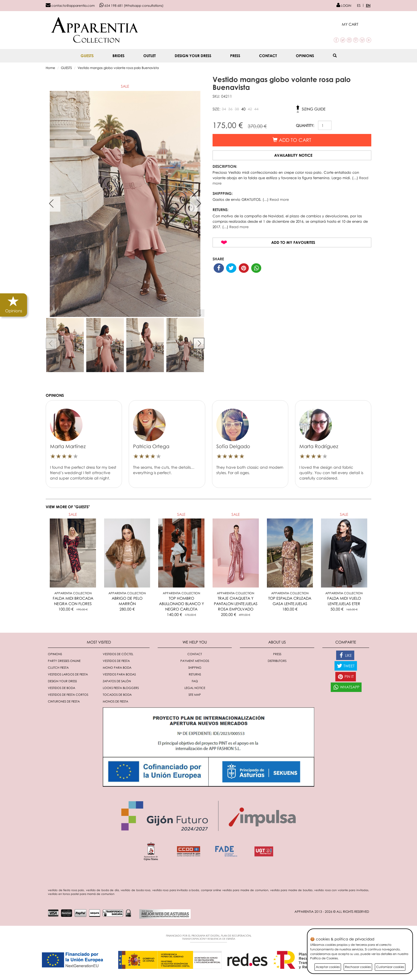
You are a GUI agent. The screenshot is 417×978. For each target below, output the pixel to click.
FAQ (195, 681)
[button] (356, 24)
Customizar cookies (390, 967)
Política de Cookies (324, 958)
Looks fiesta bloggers (121, 688)
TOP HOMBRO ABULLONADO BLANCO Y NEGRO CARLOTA (181, 603)
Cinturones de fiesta (64, 701)
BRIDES (118, 55)
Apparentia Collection (73, 593)
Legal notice (194, 688)
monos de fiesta (115, 701)
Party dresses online (64, 660)
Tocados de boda (117, 694)
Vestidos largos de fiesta (68, 674)
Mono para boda (117, 667)
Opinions (305, 55)
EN (368, 5)
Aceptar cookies (328, 967)
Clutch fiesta (58, 667)
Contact (268, 55)
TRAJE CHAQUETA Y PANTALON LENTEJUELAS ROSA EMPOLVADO (235, 603)
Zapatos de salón (117, 681)
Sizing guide (314, 109)
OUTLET (149, 55)
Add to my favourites (293, 242)
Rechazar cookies (358, 967)
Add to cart (292, 140)
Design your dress (193, 55)
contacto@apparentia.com (70, 6)
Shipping (194, 667)
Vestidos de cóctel (118, 654)
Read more (279, 199)
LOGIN (343, 6)
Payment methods (194, 660)
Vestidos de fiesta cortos (68, 694)
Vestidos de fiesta (116, 660)
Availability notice (293, 155)
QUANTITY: (305, 125)
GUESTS (87, 55)
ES (358, 5)
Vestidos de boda (61, 688)
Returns (195, 674)
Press (235, 55)
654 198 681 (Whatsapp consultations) (131, 6)
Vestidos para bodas (119, 674)
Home (50, 68)
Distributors (277, 660)
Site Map (194, 694)
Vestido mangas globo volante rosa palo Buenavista (118, 68)
